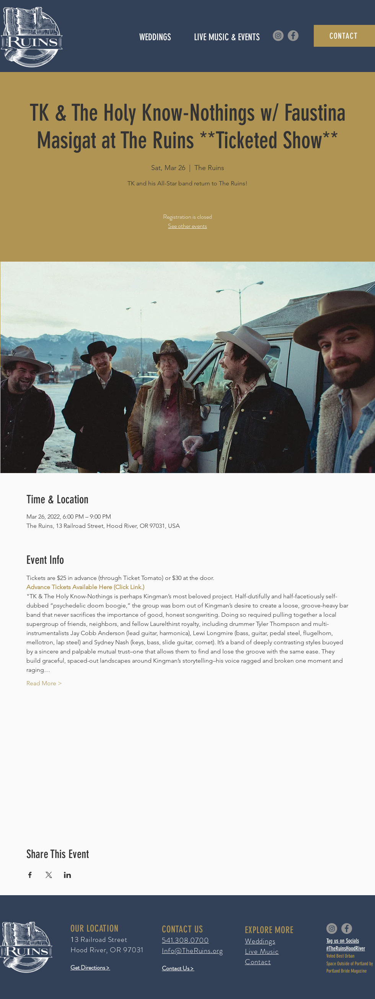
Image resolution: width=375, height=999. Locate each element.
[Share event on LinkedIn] (67, 875)
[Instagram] (278, 35)
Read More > (44, 683)
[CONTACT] (344, 36)
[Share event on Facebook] (30, 875)
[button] (227, 37)
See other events (187, 225)
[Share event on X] (48, 875)
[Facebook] (293, 35)
